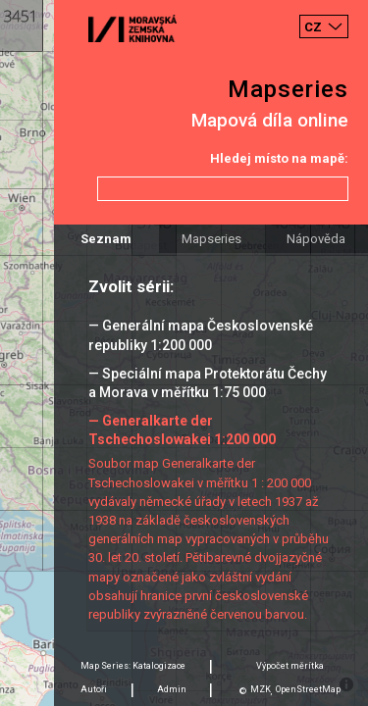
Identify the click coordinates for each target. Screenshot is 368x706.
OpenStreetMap (308, 689)
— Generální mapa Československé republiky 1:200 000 (200, 335)
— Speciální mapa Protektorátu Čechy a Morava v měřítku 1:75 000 (207, 383)
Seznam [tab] (105, 238)
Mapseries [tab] (211, 238)
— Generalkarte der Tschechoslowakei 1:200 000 (182, 430)
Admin (171, 689)
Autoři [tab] (93, 689)
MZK (260, 689)
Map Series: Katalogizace (132, 666)
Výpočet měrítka (290, 666)
